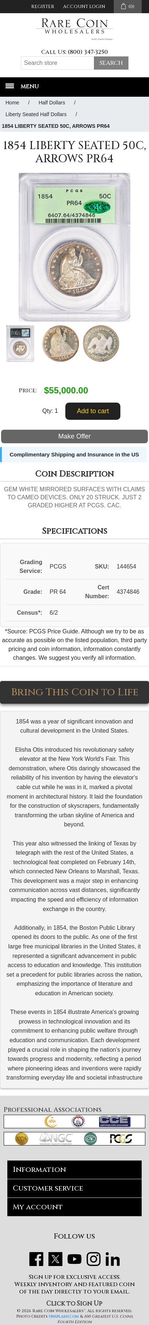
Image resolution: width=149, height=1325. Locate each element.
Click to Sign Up (74, 1303)
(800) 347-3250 (88, 52)
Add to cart (93, 411)
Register (42, 7)
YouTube (74, 1259)
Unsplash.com (64, 1316)
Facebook (36, 1259)
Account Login (84, 7)
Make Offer (74, 436)
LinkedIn (113, 1259)
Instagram (94, 1259)
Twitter (55, 1259)
